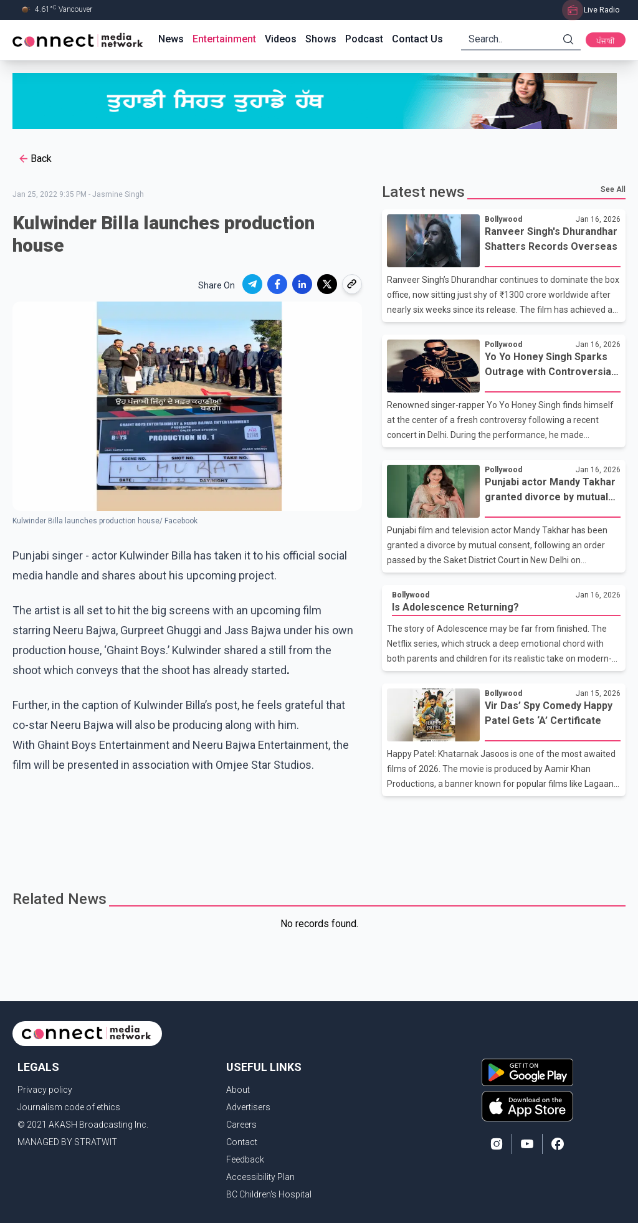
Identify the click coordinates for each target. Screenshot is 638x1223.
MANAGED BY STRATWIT (67, 1142)
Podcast (364, 39)
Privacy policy (44, 1090)
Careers (241, 1125)
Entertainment (224, 39)
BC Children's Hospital (269, 1194)
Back (34, 159)
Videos (281, 39)
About (238, 1090)
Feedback (245, 1159)
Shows (320, 39)
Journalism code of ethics (68, 1107)
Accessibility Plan (260, 1177)
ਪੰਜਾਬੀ (605, 41)
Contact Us (417, 39)
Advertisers (248, 1107)
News (171, 39)
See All (613, 189)
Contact (241, 1142)
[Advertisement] (319, 837)
